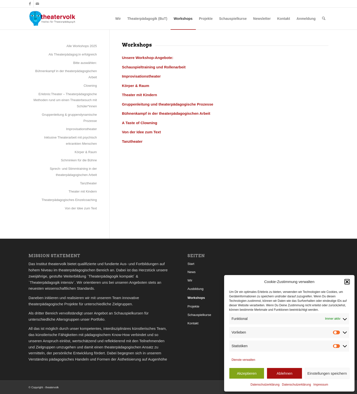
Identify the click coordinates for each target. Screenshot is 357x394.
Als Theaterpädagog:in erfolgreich (73, 54)
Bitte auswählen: (85, 63)
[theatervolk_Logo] (52, 18)
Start (190, 264)
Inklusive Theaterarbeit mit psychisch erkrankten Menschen (70, 140)
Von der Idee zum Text (81, 208)
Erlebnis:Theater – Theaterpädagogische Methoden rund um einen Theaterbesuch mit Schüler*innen (65, 100)
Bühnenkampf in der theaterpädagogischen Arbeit (66, 74)
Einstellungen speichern (327, 373)
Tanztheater (88, 183)
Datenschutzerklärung (265, 384)
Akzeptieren (247, 373)
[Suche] (323, 18)
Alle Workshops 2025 (81, 46)
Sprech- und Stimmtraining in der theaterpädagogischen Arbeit (73, 172)
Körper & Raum (86, 152)
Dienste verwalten (243, 360)
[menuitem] (118, 18)
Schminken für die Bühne (79, 160)
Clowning (90, 85)
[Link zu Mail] (37, 3)
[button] (347, 281)
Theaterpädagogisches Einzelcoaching (69, 200)
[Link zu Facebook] (29, 3)
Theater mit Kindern (83, 191)
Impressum (320, 384)
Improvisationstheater (81, 129)
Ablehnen (284, 373)
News (191, 272)
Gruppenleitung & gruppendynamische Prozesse (69, 118)
